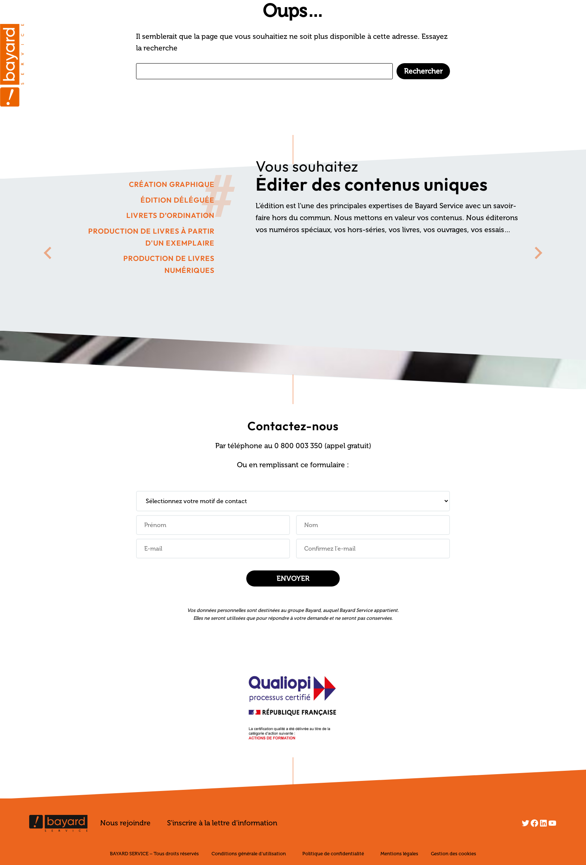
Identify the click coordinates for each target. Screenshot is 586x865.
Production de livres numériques (169, 264)
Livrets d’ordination (170, 215)
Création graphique (172, 184)
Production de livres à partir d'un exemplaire (151, 237)
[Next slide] (537, 253)
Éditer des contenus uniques (372, 184)
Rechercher (423, 71)
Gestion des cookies (453, 853)
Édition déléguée (178, 200)
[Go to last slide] (48, 253)
